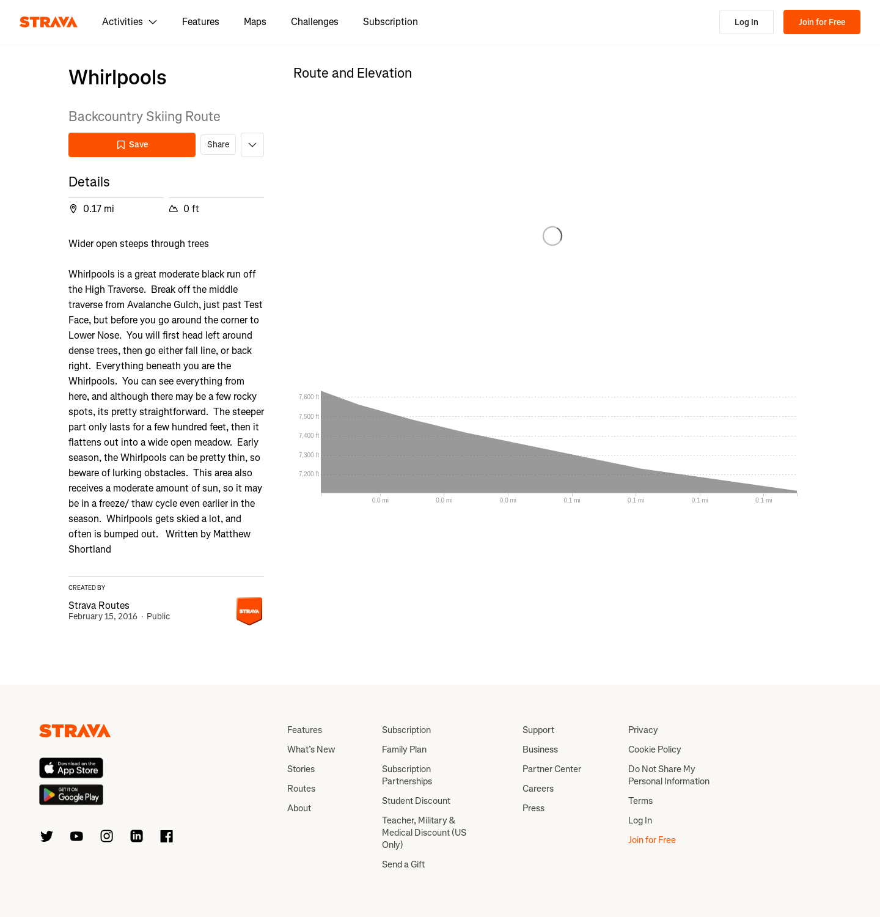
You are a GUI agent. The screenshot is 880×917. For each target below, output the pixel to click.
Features (200, 21)
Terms (640, 801)
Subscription (390, 21)
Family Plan (404, 749)
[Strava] (49, 22)
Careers (538, 789)
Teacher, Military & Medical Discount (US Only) (424, 832)
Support (538, 730)
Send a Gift (403, 864)
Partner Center (551, 769)
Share (218, 144)
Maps (255, 21)
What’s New (311, 749)
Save (132, 144)
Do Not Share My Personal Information (669, 775)
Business (540, 749)
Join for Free (822, 22)
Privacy (643, 730)
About (299, 808)
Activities (130, 21)
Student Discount (416, 801)
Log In (746, 22)
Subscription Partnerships (407, 775)
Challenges (315, 21)
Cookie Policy (654, 749)
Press (533, 808)
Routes (301, 789)
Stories (301, 769)
